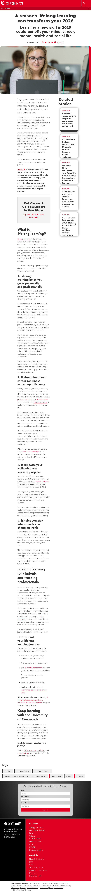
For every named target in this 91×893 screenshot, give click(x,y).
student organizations (33, 668)
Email (31, 833)
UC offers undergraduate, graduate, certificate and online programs (32, 700)
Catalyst (32, 836)
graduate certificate (25, 399)
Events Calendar (35, 876)
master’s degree (41, 399)
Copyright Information (56, 888)
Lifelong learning (23, 239)
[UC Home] (12, 3)
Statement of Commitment (61, 886)
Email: (23, 790)
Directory (33, 873)
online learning (23, 753)
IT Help (32, 844)
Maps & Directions (36, 859)
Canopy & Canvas (36, 827)
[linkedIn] (19, 824)
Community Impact (36, 867)
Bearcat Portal (35, 839)
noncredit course (40, 402)
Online (68, 776)
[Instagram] (12, 824)
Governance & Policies (38, 870)
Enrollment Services (37, 830)
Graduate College (23, 771)
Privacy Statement (32, 888)
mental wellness (42, 481)
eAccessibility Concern (18, 888)
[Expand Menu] (88, 8)
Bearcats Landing (36, 850)
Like (60, 42)
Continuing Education (42, 771)
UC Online (8, 771)
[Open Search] (84, 3)
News (31, 864)
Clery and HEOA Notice (24, 886)
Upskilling (80, 776)
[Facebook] (5, 824)
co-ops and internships (30, 451)
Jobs (31, 862)
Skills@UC (21, 169)
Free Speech (44, 888)
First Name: (25, 796)
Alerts (13, 886)
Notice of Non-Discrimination (42, 886)
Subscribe (45, 810)
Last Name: (25, 803)
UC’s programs (30, 750)
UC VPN (32, 847)
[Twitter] (9, 824)
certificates (41, 750)
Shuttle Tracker (35, 841)
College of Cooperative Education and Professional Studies (25, 776)
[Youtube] (16, 824)
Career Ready (56, 776)
